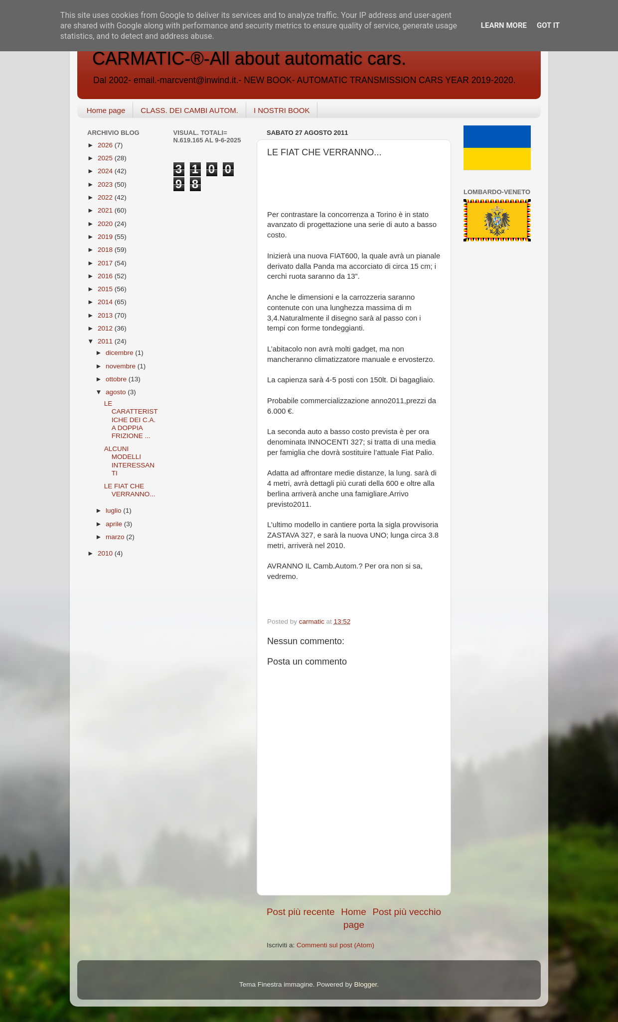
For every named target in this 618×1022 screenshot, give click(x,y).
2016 (106, 276)
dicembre (120, 352)
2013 (106, 315)
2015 (106, 289)
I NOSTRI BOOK (282, 110)
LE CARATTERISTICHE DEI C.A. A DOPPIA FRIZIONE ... (131, 420)
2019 (106, 236)
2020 (106, 223)
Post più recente (301, 912)
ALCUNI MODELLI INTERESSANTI (129, 461)
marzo (116, 537)
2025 (106, 158)
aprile (115, 524)
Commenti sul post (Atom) (335, 945)
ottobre (117, 379)
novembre (122, 366)
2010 (106, 553)
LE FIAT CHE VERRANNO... (129, 490)
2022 (106, 197)
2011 (106, 341)
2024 (106, 171)
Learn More (504, 25)
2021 (106, 210)
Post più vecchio (406, 912)
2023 (106, 184)
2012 (106, 328)
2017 (106, 263)
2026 (106, 145)
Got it (548, 25)
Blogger (365, 984)
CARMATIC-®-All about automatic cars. (249, 58)
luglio (114, 510)
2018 (106, 249)
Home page (106, 110)
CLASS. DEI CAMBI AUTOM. (189, 110)
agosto (117, 392)
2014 (106, 302)
